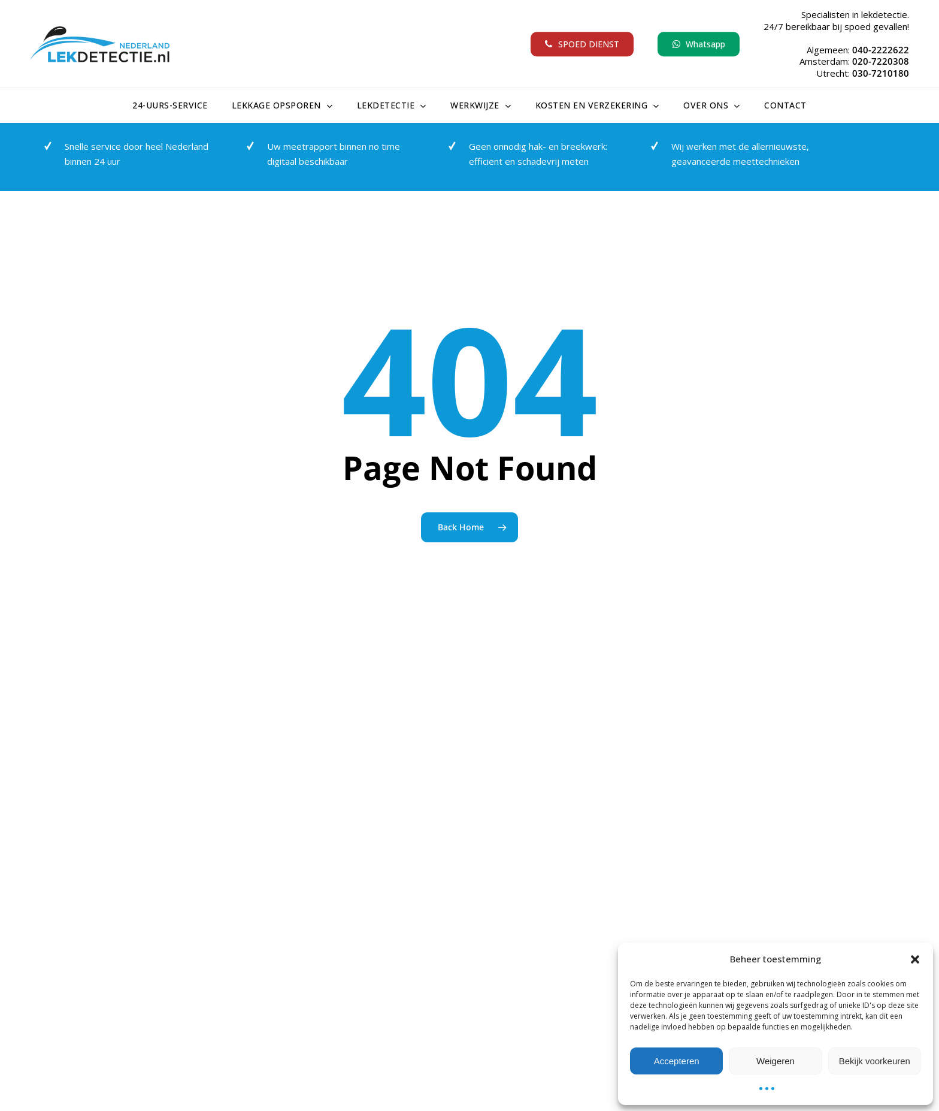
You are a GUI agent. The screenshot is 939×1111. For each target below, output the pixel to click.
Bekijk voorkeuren (874, 1061)
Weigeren (775, 1061)
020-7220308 (880, 61)
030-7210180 (880, 73)
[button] (915, 959)
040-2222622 (880, 50)
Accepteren (676, 1061)
